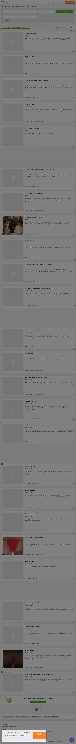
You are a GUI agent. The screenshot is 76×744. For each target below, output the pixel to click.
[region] (24, 736)
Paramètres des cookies (39, 737)
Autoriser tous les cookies (39, 734)
